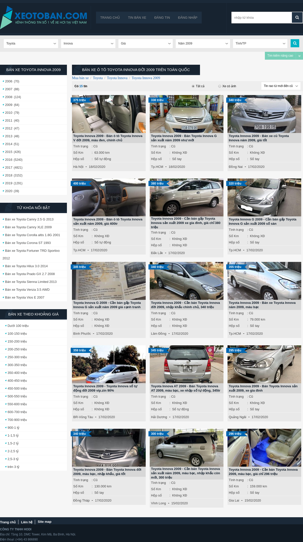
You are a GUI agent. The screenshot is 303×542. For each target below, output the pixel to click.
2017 (8, 167)
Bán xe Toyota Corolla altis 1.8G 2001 (32, 235)
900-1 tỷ (13, 428)
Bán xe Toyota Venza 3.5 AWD (27, 289)
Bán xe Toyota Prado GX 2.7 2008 (30, 274)
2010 (8, 113)
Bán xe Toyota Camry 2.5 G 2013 (29, 219)
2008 (8, 97)
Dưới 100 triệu (18, 326)
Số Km (78, 152)
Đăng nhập (187, 17)
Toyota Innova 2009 (146, 78)
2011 (8, 120)
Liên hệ (26, 522)
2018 (8, 175)
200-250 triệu (17, 349)
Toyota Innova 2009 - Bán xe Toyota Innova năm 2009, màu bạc (262, 305)
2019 (8, 183)
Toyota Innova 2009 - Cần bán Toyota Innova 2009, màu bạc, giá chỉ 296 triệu (263, 472)
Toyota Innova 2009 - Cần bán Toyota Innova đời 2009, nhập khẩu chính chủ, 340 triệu (185, 305)
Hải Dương (159, 417)
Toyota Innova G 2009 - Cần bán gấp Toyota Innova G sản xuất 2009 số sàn (262, 221)
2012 (8, 128)
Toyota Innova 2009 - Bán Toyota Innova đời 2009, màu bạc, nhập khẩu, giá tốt (107, 472)
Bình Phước (82, 333)
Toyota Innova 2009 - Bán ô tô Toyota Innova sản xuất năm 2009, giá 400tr (107, 221)
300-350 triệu (17, 365)
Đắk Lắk (157, 253)
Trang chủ (110, 17)
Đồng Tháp (81, 500)
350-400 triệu (17, 373)
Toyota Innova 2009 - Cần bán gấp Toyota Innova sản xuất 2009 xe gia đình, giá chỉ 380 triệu (185, 223)
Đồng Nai (236, 167)
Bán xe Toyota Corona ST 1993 (28, 243)
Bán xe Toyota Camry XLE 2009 (28, 227)
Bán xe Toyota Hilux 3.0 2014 (26, 266)
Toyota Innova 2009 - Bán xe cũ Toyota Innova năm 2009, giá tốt (259, 138)
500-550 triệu (17, 396)
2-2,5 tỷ (13, 451)
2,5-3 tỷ (13, 459)
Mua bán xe (80, 78)
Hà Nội (78, 167)
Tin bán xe (137, 17)
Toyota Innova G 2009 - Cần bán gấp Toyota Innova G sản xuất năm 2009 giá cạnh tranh (107, 305)
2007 (8, 89)
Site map (44, 522)
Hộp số (78, 159)
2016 (8, 160)
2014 (8, 144)
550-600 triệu (17, 404)
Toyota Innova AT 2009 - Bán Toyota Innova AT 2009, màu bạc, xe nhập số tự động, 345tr (185, 388)
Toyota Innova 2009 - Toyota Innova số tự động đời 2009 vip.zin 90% (105, 388)
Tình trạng (80, 146)
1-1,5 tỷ (13, 435)
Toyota (98, 78)
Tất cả (198, 86)
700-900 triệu (17, 420)
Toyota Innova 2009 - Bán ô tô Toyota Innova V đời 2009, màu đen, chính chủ (107, 138)
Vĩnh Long (158, 503)
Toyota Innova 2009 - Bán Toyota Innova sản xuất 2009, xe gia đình (263, 388)
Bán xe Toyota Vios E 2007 (24, 297)
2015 (8, 152)
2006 (8, 81)
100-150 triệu (17, 333)
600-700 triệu (17, 412)
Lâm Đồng (158, 333)
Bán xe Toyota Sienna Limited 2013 (31, 282)
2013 (8, 136)
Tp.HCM (157, 167)
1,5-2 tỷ (13, 443)
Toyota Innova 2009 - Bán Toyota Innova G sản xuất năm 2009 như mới (184, 138)
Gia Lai (234, 500)
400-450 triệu (17, 380)
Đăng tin (162, 17)
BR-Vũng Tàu (83, 417)
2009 (8, 105)
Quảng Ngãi (237, 417)
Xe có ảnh (227, 86)
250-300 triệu (17, 357)
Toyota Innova (117, 78)
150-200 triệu (17, 341)
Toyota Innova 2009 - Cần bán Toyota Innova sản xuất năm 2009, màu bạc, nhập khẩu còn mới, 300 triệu (185, 473)
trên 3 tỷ (13, 467)
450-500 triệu (17, 388)
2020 (8, 191)
